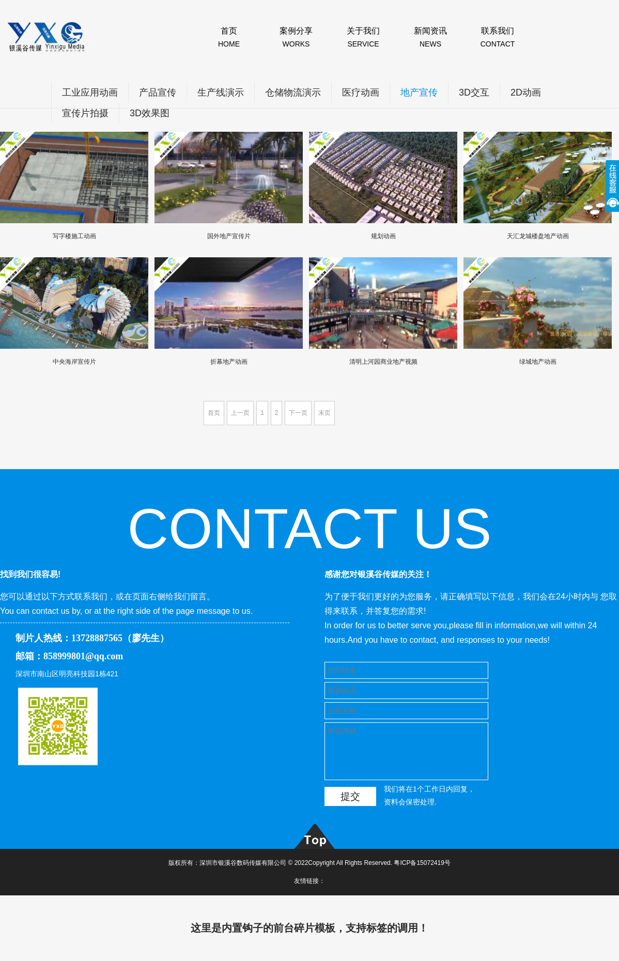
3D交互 (474, 92)
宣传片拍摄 (85, 113)
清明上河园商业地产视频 (383, 361)
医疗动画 (360, 92)
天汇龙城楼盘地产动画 (538, 236)
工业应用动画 (90, 92)
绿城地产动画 (537, 361)
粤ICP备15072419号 (422, 862)
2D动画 (525, 92)
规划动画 (383, 236)
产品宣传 (157, 92)
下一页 (298, 412)
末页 (324, 412)
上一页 (240, 412)
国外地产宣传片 (229, 236)
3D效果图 (149, 113)
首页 (214, 412)
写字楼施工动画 (74, 236)
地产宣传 (419, 92)
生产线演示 (220, 92)
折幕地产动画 (228, 361)
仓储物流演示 (293, 92)
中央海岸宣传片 (74, 361)
